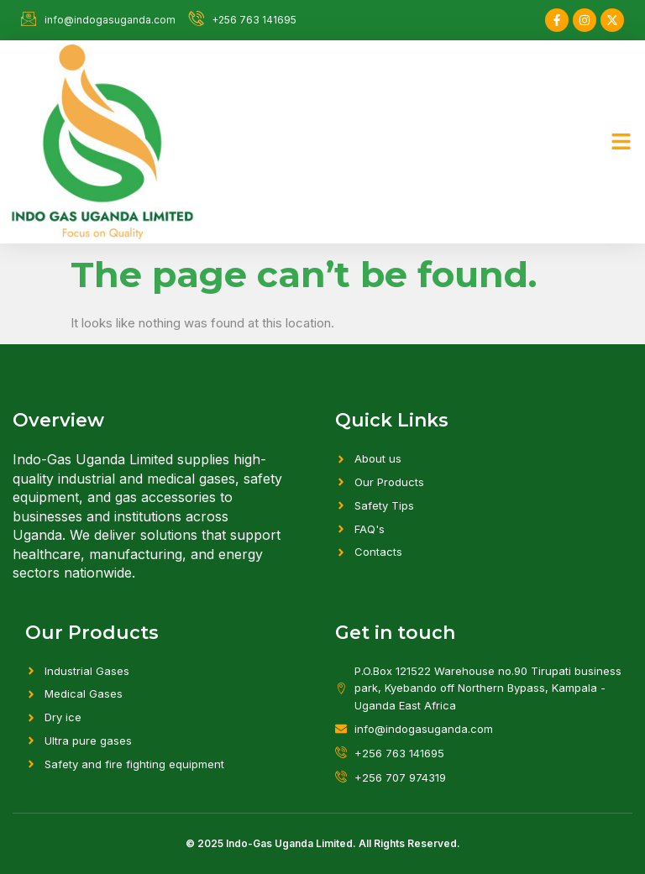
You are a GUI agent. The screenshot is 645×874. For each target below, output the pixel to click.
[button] (621, 142)
